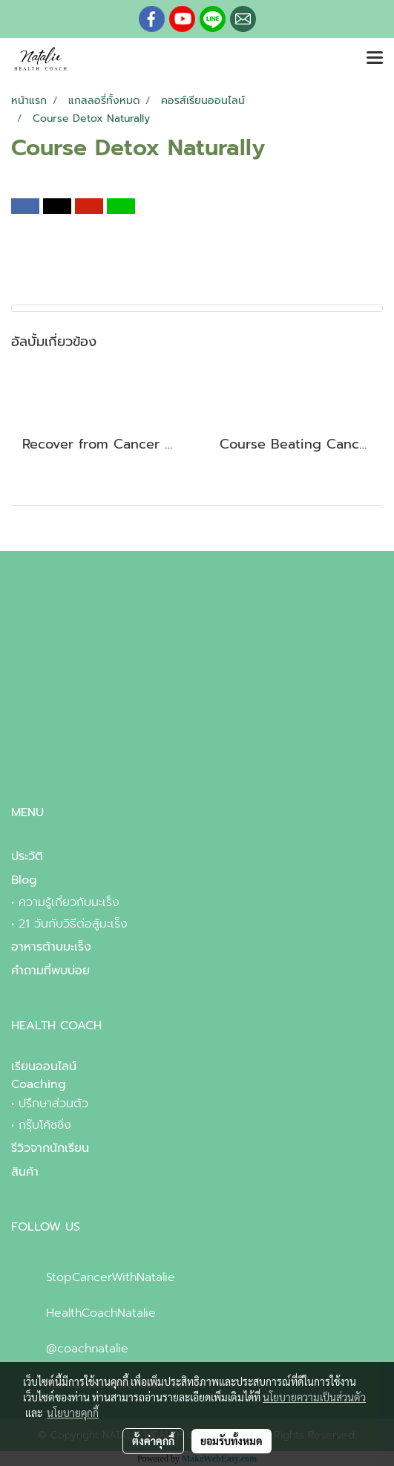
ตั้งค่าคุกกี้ (153, 1440)
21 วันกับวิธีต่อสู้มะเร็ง (73, 924)
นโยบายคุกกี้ (73, 1412)
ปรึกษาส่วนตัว (53, 1103)
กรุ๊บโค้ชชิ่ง (45, 1125)
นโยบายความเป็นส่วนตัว (314, 1397)
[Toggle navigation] (374, 58)
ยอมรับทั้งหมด (231, 1440)
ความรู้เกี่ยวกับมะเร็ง (69, 902)
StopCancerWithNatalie (110, 1277)
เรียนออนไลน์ (43, 1066)
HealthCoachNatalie (101, 1313)
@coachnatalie (87, 1349)
